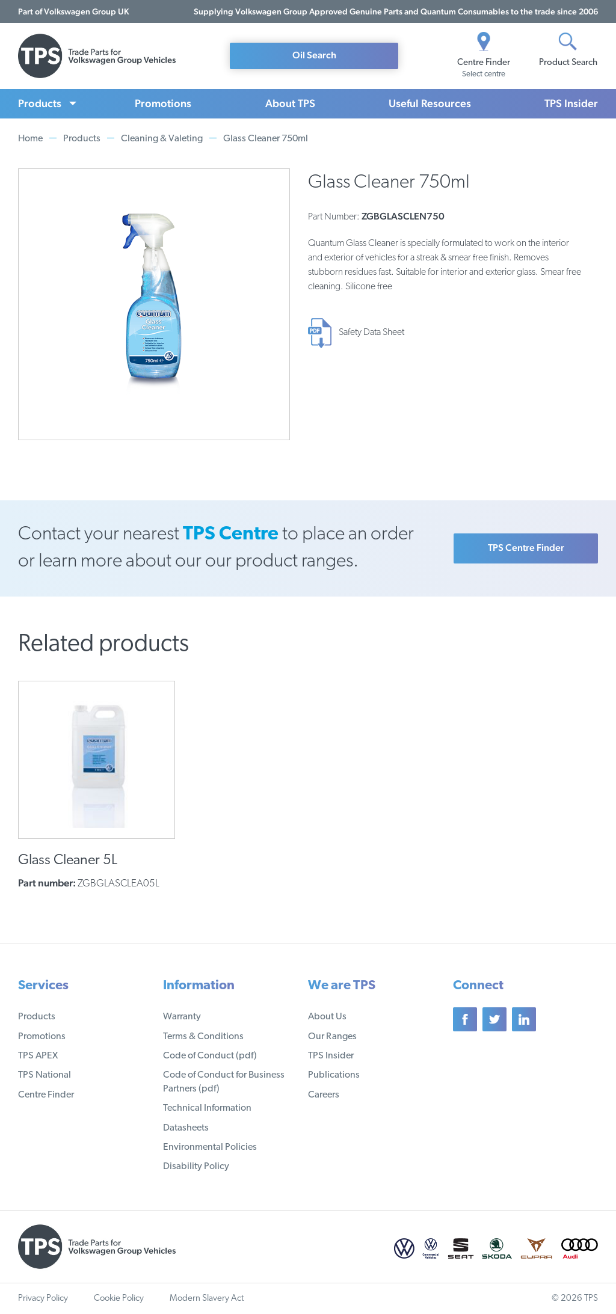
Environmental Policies (210, 1147)
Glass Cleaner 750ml (265, 139)
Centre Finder (46, 1095)
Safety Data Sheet (371, 332)
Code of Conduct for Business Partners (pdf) (224, 1081)
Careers (323, 1095)
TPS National (44, 1075)
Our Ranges (332, 1037)
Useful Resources (430, 103)
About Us (327, 1017)
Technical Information (207, 1108)
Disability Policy (196, 1166)
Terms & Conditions (203, 1037)
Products (39, 103)
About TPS (290, 103)
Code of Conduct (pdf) (210, 1056)
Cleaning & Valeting (162, 139)
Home (30, 139)
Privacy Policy (43, 1298)
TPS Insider (571, 103)
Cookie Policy (119, 1298)
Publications (334, 1075)
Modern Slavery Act (207, 1298)
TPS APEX (38, 1056)
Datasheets (186, 1128)
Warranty (182, 1017)
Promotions (163, 103)
